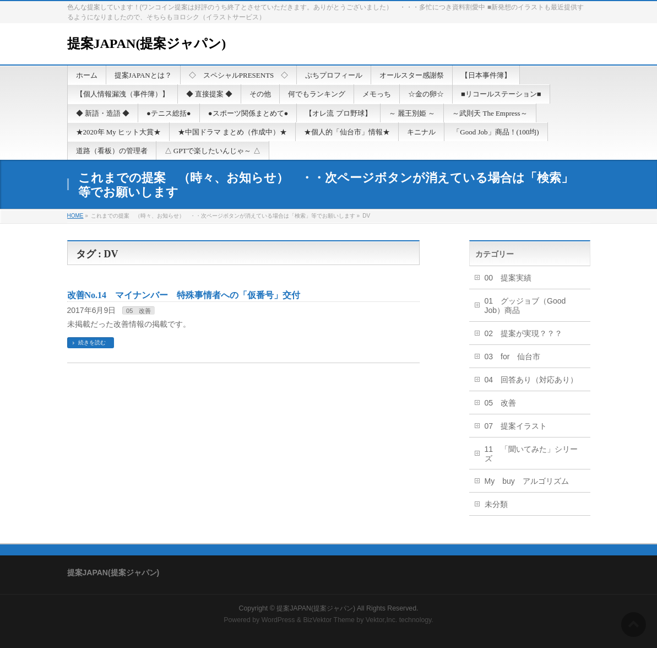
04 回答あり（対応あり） (531, 379)
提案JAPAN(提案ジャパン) (146, 43)
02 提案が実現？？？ (524, 333)
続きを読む (92, 342)
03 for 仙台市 (513, 356)
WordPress (278, 620)
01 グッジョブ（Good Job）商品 (525, 305)
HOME (75, 216)
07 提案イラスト (516, 426)
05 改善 (138, 310)
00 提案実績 (508, 277)
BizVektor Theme (329, 620)
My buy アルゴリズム (527, 481)
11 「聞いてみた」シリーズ (531, 454)
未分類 (496, 504)
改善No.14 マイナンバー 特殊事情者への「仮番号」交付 (184, 295)
